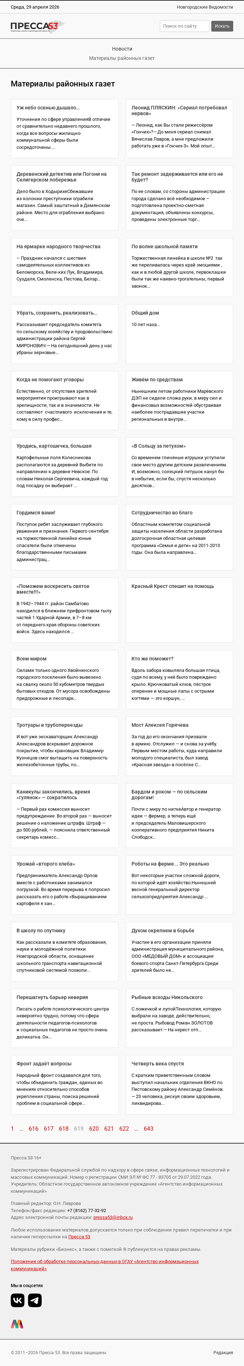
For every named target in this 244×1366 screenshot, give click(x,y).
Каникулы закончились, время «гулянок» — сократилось (53, 794)
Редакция (223, 1352)
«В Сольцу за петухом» (159, 446)
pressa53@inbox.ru (113, 1217)
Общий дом (145, 313)
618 (64, 1128)
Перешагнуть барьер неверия (52, 997)
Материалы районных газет (122, 58)
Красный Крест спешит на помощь (173, 586)
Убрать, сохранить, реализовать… (57, 313)
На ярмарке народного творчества (59, 246)
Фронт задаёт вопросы (44, 1063)
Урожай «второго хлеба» (46, 864)
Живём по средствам (157, 379)
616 (33, 1128)
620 (94, 1128)
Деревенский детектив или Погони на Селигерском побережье (62, 177)
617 (49, 1128)
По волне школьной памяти (165, 246)
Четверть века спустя (158, 1063)
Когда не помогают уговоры (50, 379)
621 (109, 1128)
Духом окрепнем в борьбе (163, 930)
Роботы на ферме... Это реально (170, 864)
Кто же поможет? (153, 658)
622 (124, 1128)
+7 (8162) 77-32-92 (86, 1210)
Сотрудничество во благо (162, 512)
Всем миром (32, 658)
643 (148, 1128)
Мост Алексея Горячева (160, 725)
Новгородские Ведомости (205, 7)
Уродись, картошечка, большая (54, 446)
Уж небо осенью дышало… (48, 107)
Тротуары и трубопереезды (50, 725)
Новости (122, 49)
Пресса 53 (79, 1236)
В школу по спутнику (41, 930)
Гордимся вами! (36, 512)
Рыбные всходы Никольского (167, 997)
